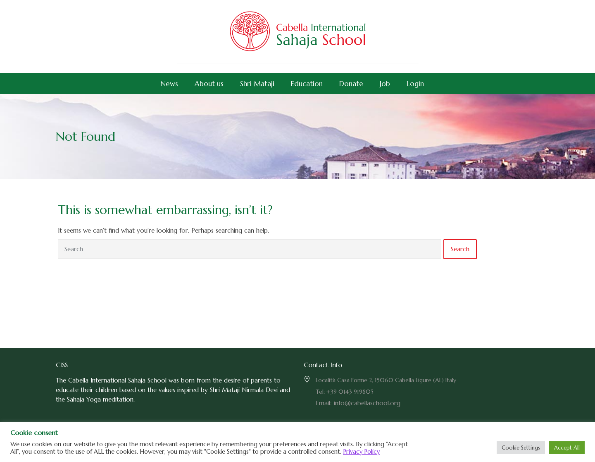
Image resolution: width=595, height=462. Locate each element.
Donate (351, 83)
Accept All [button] (567, 447)
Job (385, 83)
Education (307, 83)
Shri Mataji (257, 83)
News (169, 83)
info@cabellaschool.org (367, 403)
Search (460, 249)
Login (415, 83)
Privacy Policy (361, 451)
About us (209, 83)
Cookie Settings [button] (521, 447)
